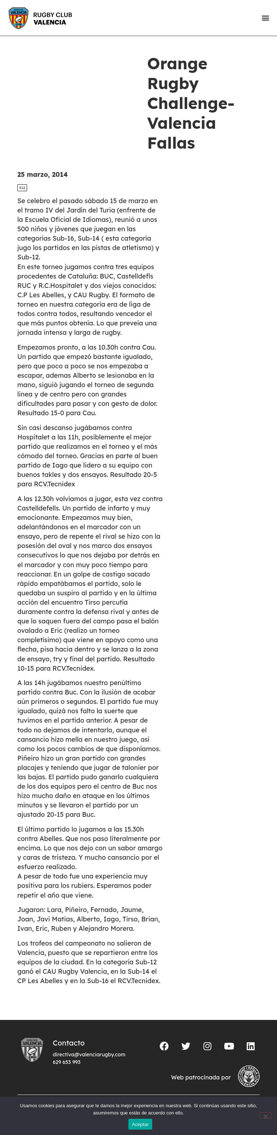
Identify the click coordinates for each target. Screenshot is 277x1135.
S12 (22, 187)
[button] (265, 18)
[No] (265, 1115)
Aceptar (140, 1124)
